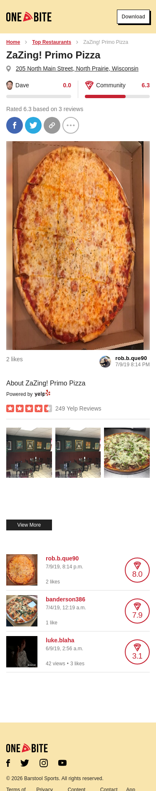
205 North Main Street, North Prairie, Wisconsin (77, 68)
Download (133, 17)
